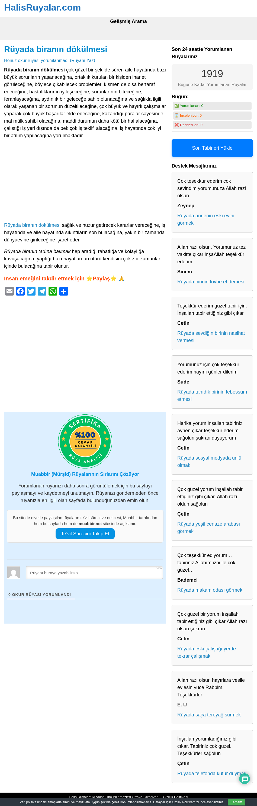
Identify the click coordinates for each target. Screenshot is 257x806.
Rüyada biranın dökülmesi (55, 49)
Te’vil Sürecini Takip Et (85, 533)
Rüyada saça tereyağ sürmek (209, 714)
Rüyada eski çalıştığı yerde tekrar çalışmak (206, 652)
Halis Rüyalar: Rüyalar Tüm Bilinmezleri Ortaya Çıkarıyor (113, 797)
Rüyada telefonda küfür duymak (211, 773)
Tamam (236, 802)
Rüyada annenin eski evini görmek (205, 219)
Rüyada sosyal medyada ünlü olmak (209, 461)
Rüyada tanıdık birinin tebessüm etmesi (212, 395)
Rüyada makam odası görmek (209, 590)
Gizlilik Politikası (175, 797)
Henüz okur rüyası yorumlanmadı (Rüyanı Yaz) (49, 60)
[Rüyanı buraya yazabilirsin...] (94, 572)
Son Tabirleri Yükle (212, 148)
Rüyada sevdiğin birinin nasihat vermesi (211, 336)
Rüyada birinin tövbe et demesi (210, 281)
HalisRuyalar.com (42, 7)
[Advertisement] (85, 181)
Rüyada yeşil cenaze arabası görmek (208, 527)
